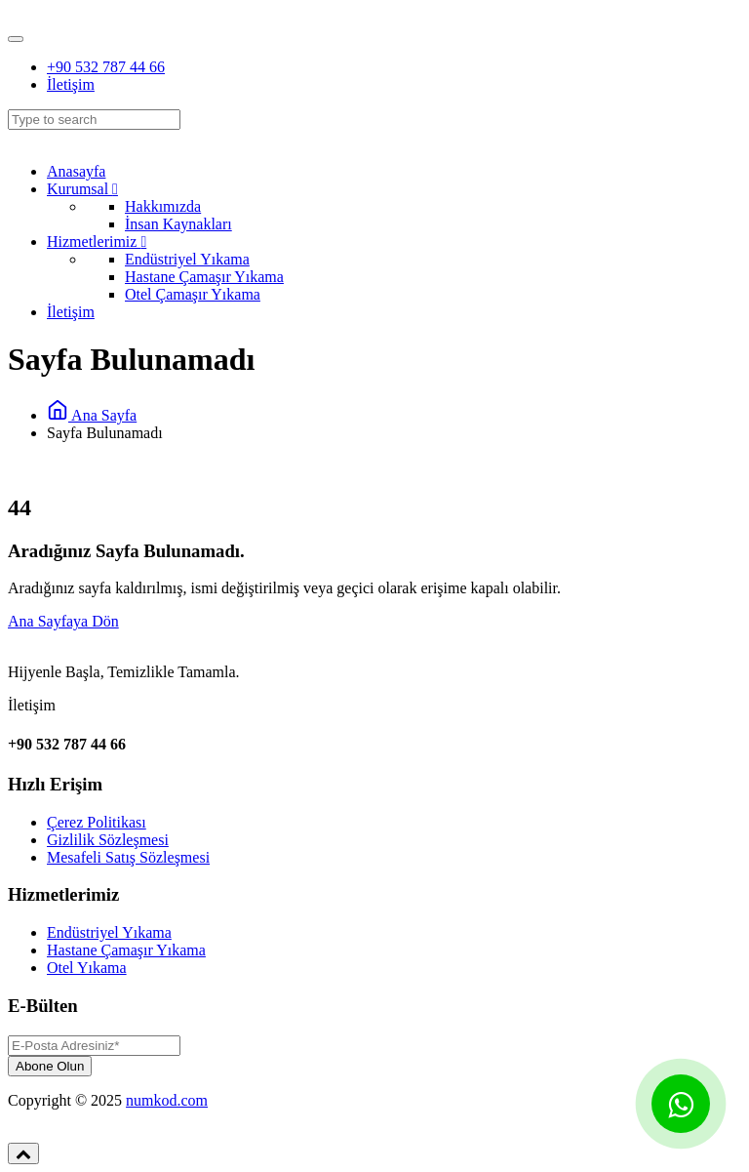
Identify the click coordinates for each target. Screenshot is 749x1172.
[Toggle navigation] (15, 39)
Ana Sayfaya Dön (63, 621)
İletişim (71, 84)
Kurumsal (82, 189)
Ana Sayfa (92, 415)
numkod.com (167, 1100)
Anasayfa (76, 171)
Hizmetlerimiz (96, 241)
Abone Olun (50, 1066)
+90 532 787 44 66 (106, 67)
